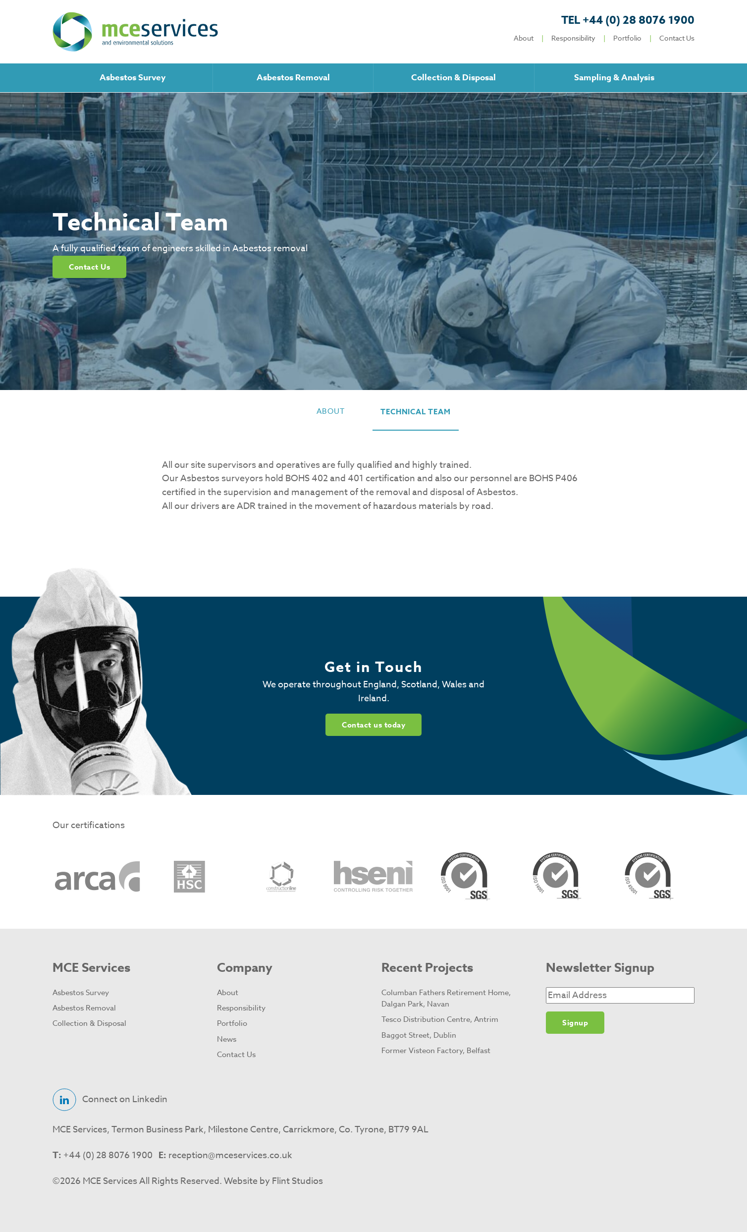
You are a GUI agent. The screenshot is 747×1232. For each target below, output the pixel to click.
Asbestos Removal (293, 77)
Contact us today (373, 725)
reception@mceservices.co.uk (230, 1155)
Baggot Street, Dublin (418, 1035)
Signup (575, 1022)
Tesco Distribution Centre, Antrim (439, 1019)
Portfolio (627, 38)
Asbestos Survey (132, 77)
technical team (415, 411)
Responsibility (573, 38)
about (330, 411)
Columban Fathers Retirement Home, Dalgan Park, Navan (446, 998)
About (524, 38)
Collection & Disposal (453, 77)
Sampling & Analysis (614, 77)
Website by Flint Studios (273, 1181)
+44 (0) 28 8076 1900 (627, 20)
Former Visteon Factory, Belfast (435, 1050)
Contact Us (676, 38)
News (226, 1039)
